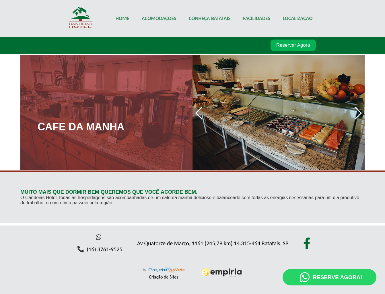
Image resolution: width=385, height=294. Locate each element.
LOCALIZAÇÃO (297, 18)
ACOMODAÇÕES (159, 18)
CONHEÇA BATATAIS (210, 18)
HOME (122, 18)
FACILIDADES (256, 18)
